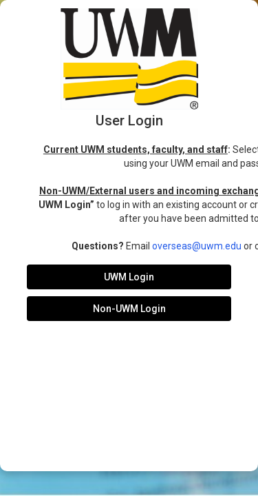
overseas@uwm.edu (196, 245)
